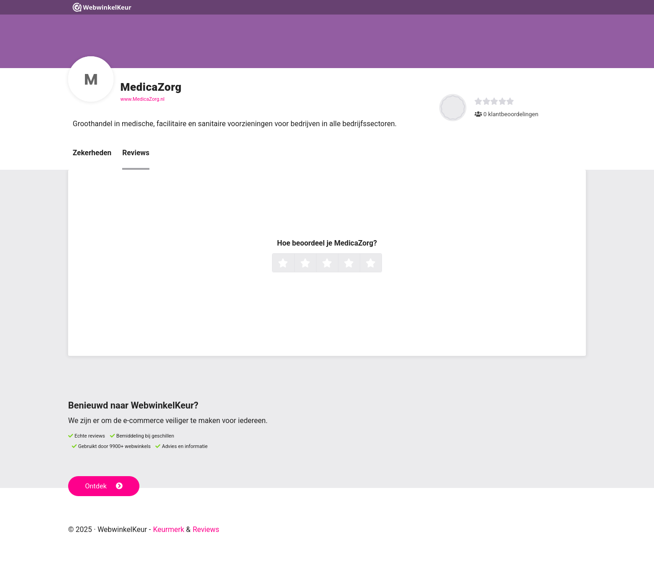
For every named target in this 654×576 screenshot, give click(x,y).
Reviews (135, 152)
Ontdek (104, 486)
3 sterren (337, 263)
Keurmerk (168, 529)
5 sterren (381, 263)
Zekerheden (92, 152)
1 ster (293, 263)
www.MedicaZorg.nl (142, 99)
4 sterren (359, 263)
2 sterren (315, 263)
